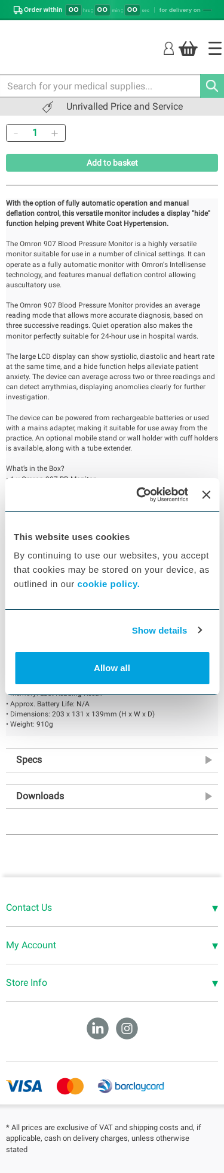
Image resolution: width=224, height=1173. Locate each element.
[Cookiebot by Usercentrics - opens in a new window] (140, 494)
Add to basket (112, 162)
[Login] (169, 48)
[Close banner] (206, 495)
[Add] (54, 133)
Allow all (112, 668)
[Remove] (15, 133)
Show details (160, 630)
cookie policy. (108, 584)
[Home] (215, 48)
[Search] (212, 86)
